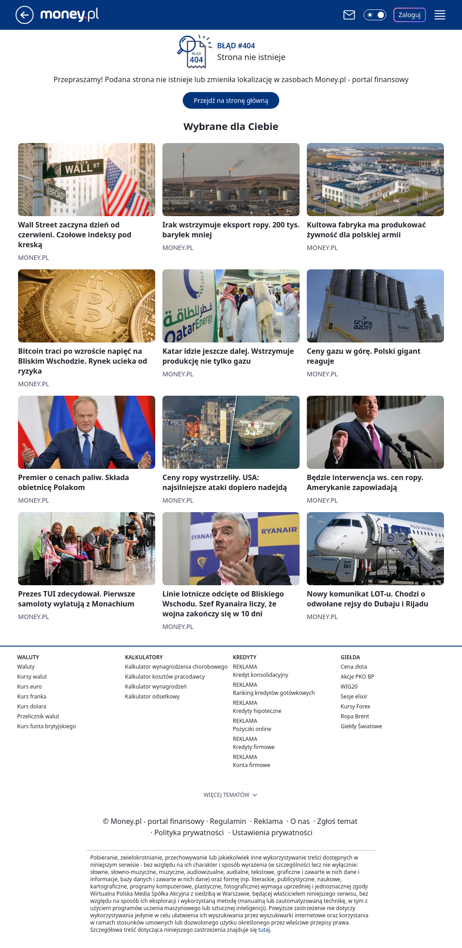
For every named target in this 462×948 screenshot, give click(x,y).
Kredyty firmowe (254, 747)
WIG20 (349, 686)
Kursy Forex (355, 706)
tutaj (264, 930)
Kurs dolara (31, 706)
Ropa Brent (355, 716)
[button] (440, 15)
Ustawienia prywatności (270, 832)
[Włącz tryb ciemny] (375, 14)
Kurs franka (31, 696)
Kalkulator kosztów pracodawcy (165, 676)
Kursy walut (32, 676)
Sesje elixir (354, 696)
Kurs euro (29, 686)
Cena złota (354, 667)
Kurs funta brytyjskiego (46, 726)
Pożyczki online (252, 729)
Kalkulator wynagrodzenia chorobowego (176, 667)
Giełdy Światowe (361, 726)
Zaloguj (410, 14)
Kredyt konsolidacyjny (260, 675)
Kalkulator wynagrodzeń (156, 686)
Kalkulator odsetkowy (152, 696)
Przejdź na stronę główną (231, 100)
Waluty (26, 667)
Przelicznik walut (38, 716)
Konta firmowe (251, 765)
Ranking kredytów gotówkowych (274, 693)
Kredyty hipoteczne (257, 711)
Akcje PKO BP (357, 676)
